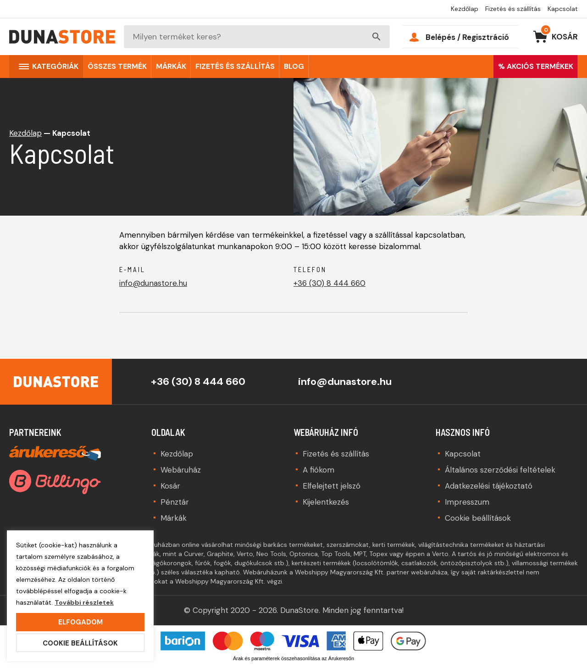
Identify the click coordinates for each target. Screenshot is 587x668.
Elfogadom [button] (80, 622)
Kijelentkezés (326, 502)
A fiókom (318, 470)
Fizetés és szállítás (513, 9)
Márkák (171, 66)
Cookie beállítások (478, 518)
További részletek (84, 602)
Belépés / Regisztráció (467, 37)
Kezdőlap (464, 9)
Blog (294, 66)
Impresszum (467, 502)
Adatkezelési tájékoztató (488, 486)
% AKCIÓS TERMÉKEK (535, 66)
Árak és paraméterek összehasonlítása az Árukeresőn (293, 658)
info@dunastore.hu (153, 283)
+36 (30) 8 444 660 (329, 283)
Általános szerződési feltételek (500, 470)
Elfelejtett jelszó (331, 486)
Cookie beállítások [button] (80, 643)
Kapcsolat (563, 9)
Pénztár (175, 502)
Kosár (559, 35)
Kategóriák (55, 66)
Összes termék (117, 66)
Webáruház (181, 470)
